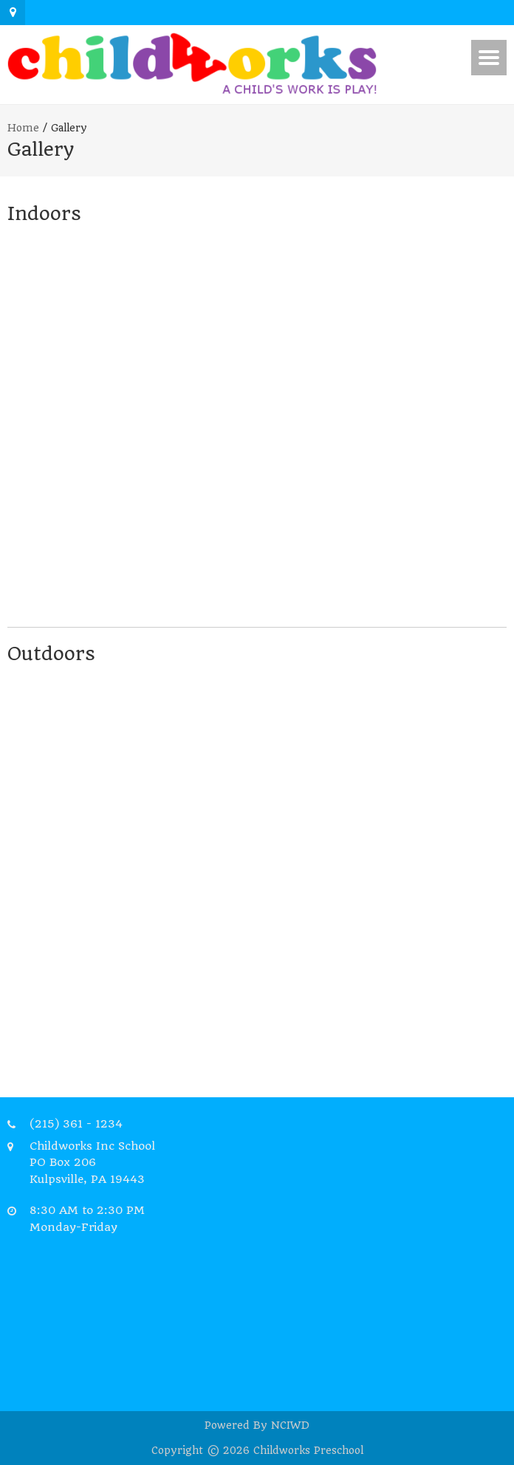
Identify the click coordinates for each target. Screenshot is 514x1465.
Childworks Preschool (308, 1450)
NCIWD (290, 1425)
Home (23, 128)
